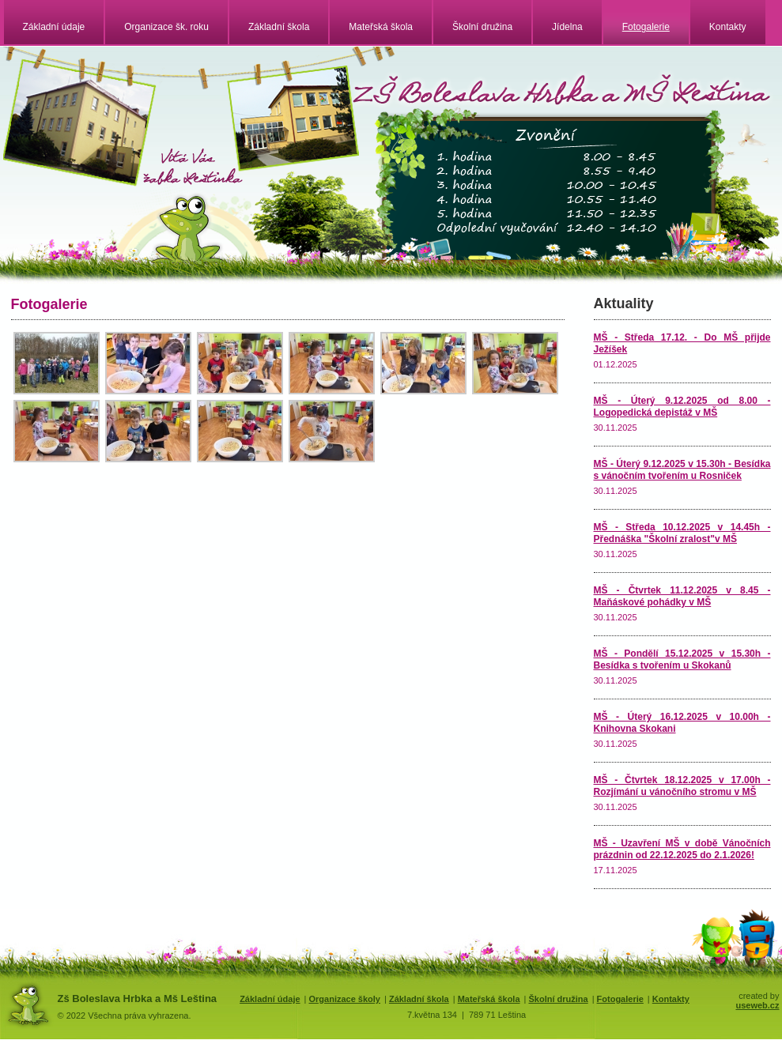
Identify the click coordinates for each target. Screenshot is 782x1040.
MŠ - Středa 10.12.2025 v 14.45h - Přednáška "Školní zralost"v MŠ (682, 533)
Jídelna (567, 26)
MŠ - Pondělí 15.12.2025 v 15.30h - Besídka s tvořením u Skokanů (682, 659)
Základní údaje (54, 26)
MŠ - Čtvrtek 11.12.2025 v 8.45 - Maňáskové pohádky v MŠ (682, 596)
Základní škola (278, 26)
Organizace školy (344, 999)
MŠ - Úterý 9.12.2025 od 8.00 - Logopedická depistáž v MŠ (682, 406)
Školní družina (482, 26)
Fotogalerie (646, 26)
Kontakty (727, 26)
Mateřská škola (381, 26)
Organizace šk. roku (166, 26)
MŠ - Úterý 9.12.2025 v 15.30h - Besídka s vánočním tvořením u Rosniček (682, 469)
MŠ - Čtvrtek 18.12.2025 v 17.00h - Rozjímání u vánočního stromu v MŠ (682, 785)
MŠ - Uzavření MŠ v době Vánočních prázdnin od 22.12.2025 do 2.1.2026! (682, 849)
